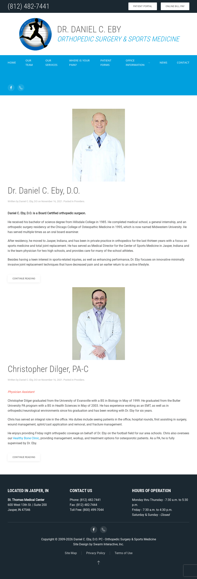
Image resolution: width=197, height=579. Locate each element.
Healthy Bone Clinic (26, 438)
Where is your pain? (79, 63)
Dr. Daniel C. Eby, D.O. (44, 190)
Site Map (71, 553)
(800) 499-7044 (93, 510)
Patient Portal (142, 6)
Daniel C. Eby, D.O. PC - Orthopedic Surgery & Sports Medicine (115, 539)
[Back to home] (35, 34)
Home (12, 62)
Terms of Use (123, 553)
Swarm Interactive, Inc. (108, 544)
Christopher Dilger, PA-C (48, 369)
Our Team (29, 63)
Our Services (51, 63)
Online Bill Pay (175, 6)
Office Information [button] (138, 63)
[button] (98, 562)
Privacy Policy (95, 553)
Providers (79, 201)
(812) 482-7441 (29, 6)
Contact (183, 62)
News (163, 62)
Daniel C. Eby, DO (28, 201)
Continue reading (23, 278)
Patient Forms (105, 63)
